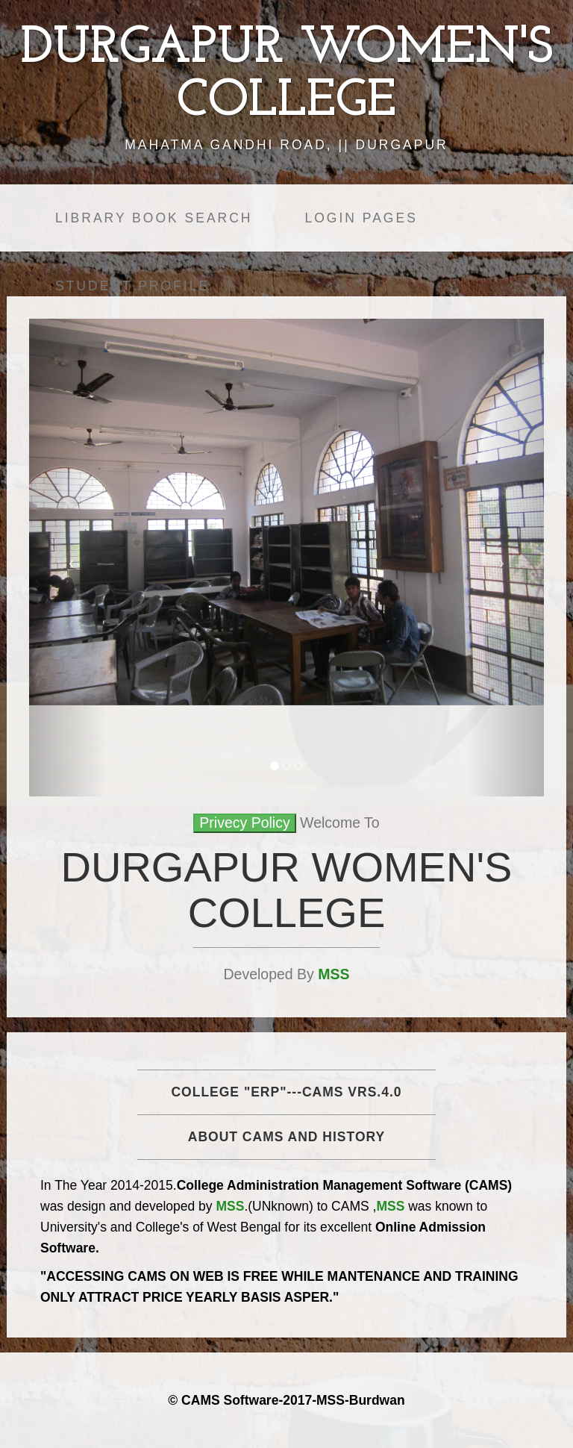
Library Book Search (153, 217)
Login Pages (360, 217)
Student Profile (132, 285)
